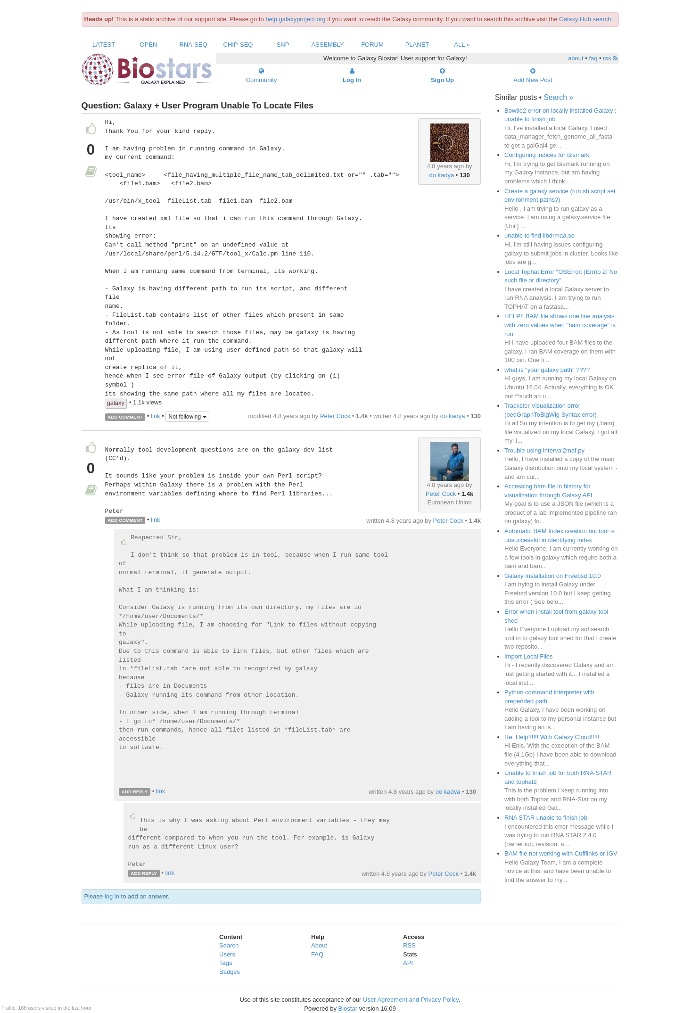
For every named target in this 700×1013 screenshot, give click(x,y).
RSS (409, 945)
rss (610, 58)
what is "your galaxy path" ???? (547, 369)
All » (462, 44)
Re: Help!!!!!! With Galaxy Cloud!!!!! (552, 737)
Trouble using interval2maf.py (544, 450)
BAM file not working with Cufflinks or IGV (561, 853)
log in (112, 896)
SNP (283, 44)
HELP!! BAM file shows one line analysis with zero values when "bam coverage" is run (560, 325)
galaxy (116, 402)
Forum (372, 44)
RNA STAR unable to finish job (545, 817)
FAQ (317, 954)
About (319, 945)
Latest (103, 44)
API (408, 962)
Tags (225, 962)
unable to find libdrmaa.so (539, 235)
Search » (558, 97)
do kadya (441, 175)
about (576, 58)
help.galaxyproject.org (295, 19)
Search (229, 945)
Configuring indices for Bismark (546, 154)
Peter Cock (335, 416)
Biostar (347, 1008)
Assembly (327, 44)
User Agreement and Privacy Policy (411, 999)
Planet (417, 44)
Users (227, 954)
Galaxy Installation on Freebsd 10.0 (552, 575)
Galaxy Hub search (585, 19)
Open (148, 44)
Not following (187, 416)
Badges (229, 971)
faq (593, 58)
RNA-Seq (193, 44)
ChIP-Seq (238, 44)
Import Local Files (528, 656)
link (155, 416)
